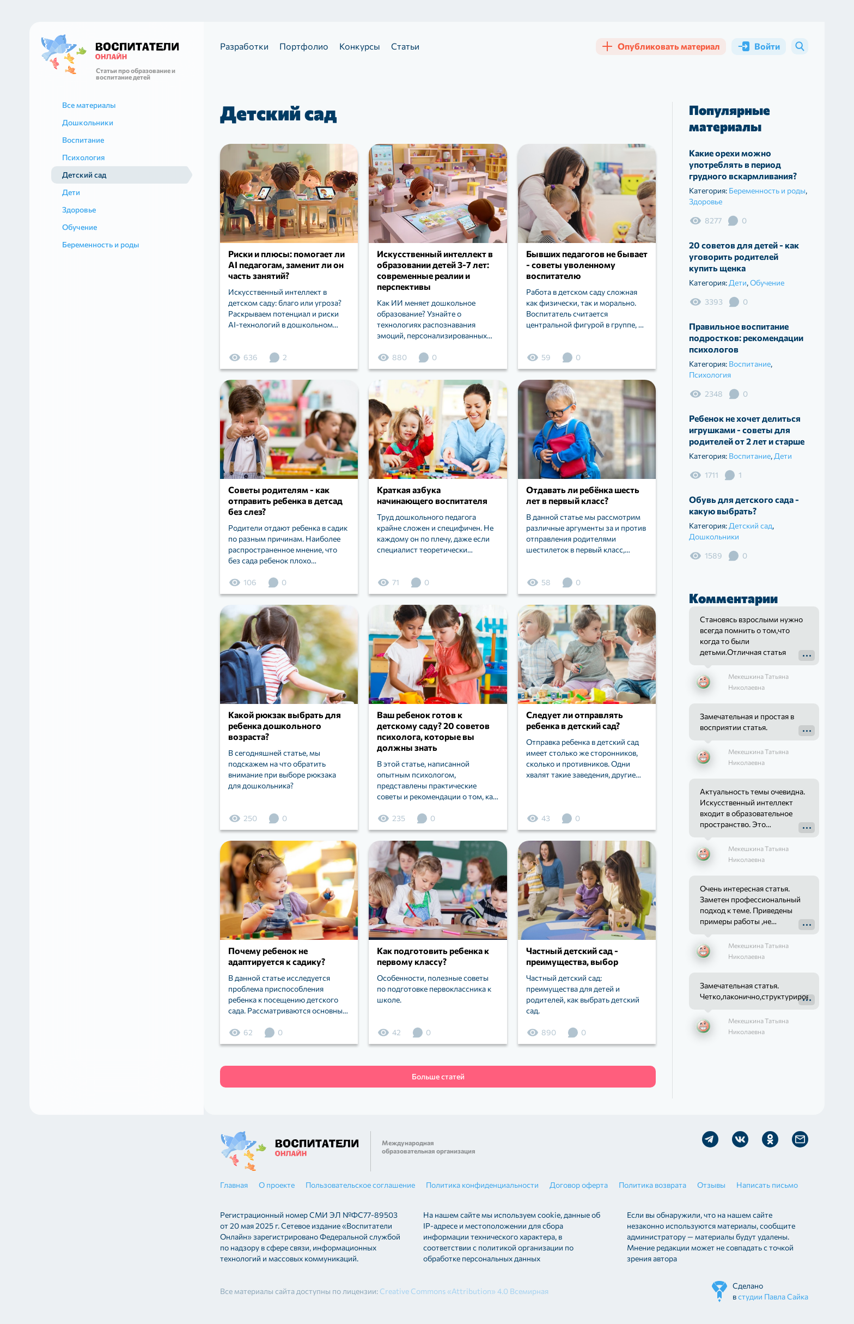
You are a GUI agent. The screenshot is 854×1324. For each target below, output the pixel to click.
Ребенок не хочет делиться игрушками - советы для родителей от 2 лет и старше (746, 429)
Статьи (405, 46)
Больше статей (438, 1076)
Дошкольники (714, 536)
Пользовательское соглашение (360, 1184)
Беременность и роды (767, 190)
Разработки (244, 46)
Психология (710, 374)
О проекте (277, 1184)
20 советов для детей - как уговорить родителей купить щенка (744, 256)
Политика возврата (652, 1184)
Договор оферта (579, 1184)
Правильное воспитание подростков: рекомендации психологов (746, 337)
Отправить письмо (800, 1139)
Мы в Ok (770, 1139)
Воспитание (750, 363)
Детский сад (750, 525)
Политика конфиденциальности (482, 1184)
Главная (234, 1184)
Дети (738, 282)
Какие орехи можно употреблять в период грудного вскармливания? (743, 164)
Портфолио (303, 46)
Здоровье (705, 201)
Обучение (767, 282)
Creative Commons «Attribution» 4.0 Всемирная (464, 1291)
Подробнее (807, 655)
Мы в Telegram (710, 1139)
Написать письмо (767, 1184)
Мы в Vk (740, 1139)
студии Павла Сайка (773, 1296)
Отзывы (711, 1184)
